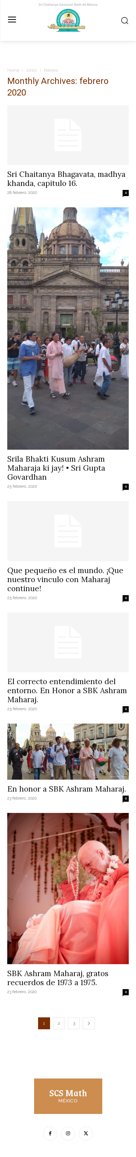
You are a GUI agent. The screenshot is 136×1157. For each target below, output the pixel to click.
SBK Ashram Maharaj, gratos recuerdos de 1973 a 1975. (57, 978)
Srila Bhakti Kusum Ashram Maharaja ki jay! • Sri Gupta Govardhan (56, 468)
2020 (31, 70)
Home (13, 70)
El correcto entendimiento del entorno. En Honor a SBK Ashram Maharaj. (67, 690)
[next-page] (89, 1023)
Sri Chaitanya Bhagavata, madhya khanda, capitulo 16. (66, 178)
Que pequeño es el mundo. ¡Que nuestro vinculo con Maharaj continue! (65, 579)
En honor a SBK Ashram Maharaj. (66, 789)
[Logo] (68, 1095)
